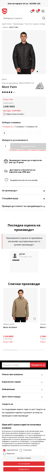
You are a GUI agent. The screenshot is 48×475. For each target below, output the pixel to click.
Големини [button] (19, 127)
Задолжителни (12, 450)
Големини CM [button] (31, 127)
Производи (18, 24)
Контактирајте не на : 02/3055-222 (24, 3)
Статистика (27, 450)
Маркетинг (11, 453)
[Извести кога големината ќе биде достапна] (10, 133)
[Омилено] (31, 11)
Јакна (5, 27)
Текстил (28, 24)
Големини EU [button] (7, 127)
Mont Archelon (10, 327)
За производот (23, 190)
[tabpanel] (24, 52)
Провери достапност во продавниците (23, 206)
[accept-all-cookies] (24, 469)
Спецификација (23, 198)
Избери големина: (11, 122)
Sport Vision (7, 24)
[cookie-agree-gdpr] (24, 463)
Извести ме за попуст (15, 114)
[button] (24, 18)
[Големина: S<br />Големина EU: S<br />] (4, 133)
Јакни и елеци (39, 24)
